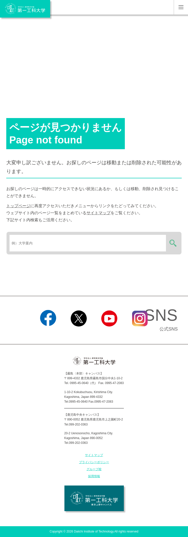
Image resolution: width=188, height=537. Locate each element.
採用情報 (94, 476)
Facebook (48, 333)
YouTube (109, 333)
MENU (181, 7)
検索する (172, 243)
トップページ (18, 206)
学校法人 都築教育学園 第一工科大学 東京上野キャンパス (94, 498)
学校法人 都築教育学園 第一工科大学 (25, 9)
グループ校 (94, 469)
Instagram (140, 333)
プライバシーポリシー (94, 462)
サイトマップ (98, 213)
